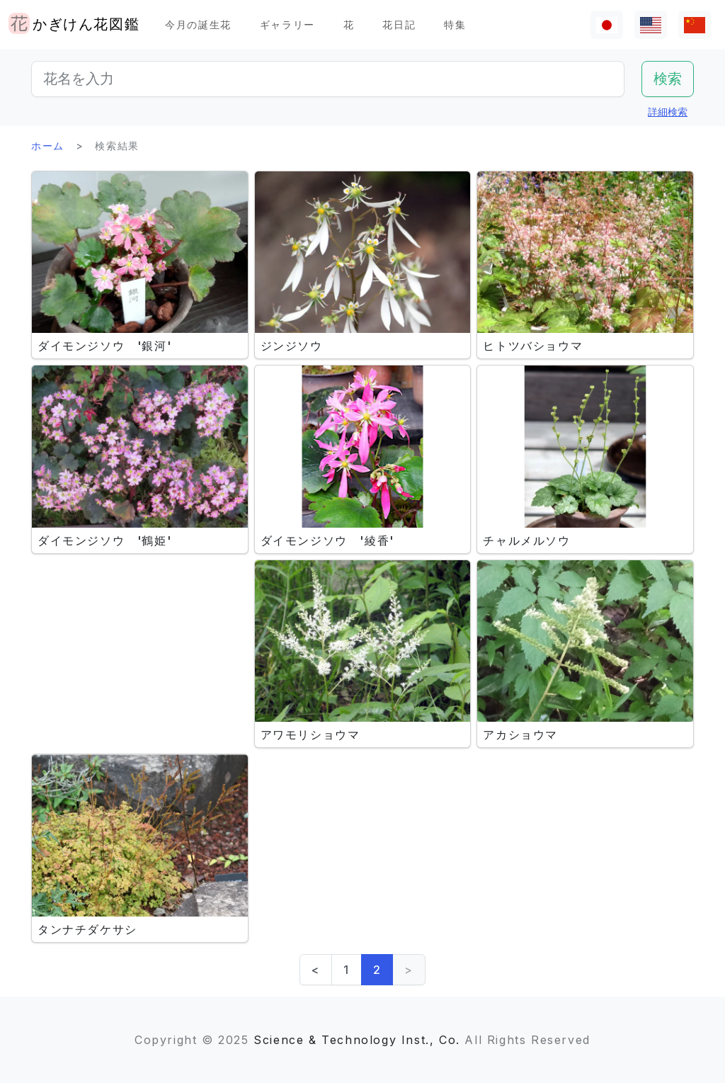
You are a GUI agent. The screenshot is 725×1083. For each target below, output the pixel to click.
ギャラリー (287, 24)
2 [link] (377, 970)
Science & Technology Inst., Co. (356, 1040)
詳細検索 (667, 112)
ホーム (47, 146)
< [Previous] (316, 970)
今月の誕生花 (198, 24)
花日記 (399, 24)
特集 (455, 24)
